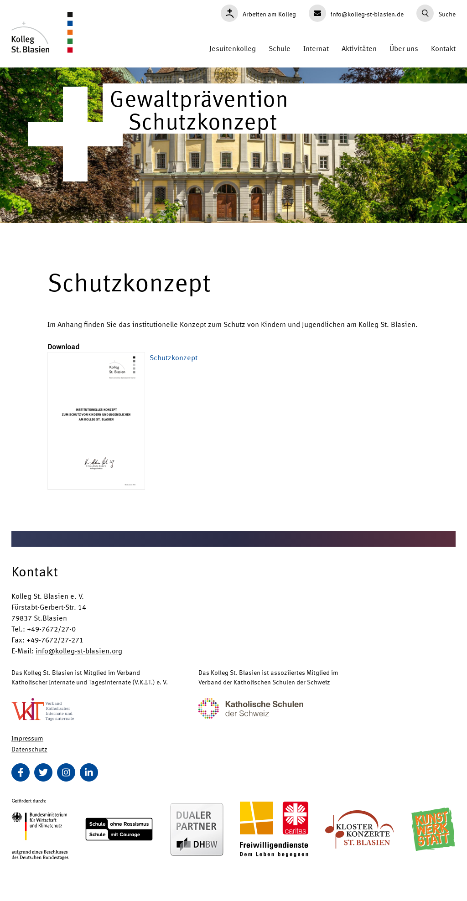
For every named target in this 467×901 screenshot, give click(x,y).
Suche (436, 13)
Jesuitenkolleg (232, 48)
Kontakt (443, 48)
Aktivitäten (359, 48)
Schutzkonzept (173, 357)
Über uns (403, 48)
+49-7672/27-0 (51, 628)
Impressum (27, 737)
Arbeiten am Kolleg (258, 13)
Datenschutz (29, 748)
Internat (316, 48)
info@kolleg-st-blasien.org (79, 650)
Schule (280, 48)
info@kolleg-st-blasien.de (356, 13)
